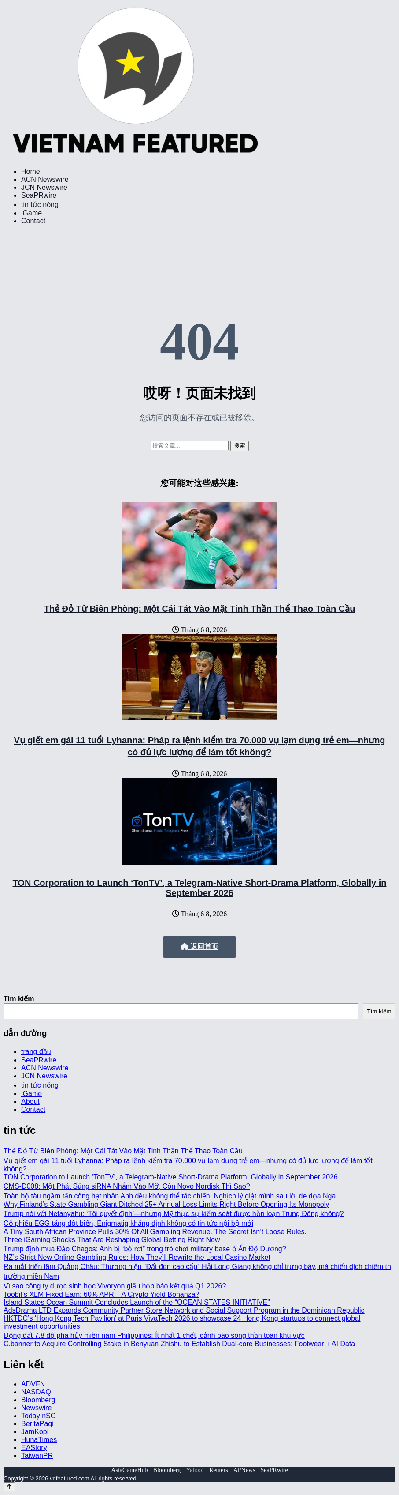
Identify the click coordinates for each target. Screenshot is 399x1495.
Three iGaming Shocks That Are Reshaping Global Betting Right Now (112, 1239)
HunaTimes (39, 1439)
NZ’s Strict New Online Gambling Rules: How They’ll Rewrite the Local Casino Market (137, 1257)
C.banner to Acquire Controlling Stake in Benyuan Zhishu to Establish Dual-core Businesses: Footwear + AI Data (179, 1344)
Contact (33, 221)
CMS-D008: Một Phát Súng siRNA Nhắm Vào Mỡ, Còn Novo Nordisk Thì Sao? (127, 1186)
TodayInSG (38, 1416)
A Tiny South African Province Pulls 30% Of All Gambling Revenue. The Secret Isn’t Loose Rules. (155, 1231)
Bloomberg (38, 1400)
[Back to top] (9, 1486)
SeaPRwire (38, 195)
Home (30, 171)
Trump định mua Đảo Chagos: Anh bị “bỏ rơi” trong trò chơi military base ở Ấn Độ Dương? (145, 1249)
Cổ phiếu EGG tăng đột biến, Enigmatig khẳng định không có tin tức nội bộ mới (128, 1223)
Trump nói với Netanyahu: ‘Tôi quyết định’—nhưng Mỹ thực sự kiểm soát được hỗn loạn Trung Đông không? (174, 1213)
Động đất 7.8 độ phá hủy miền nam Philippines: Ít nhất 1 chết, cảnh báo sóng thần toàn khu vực (154, 1335)
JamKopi (34, 1431)
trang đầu (36, 1051)
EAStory (34, 1447)
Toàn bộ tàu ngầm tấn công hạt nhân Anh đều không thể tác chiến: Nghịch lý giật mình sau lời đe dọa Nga (170, 1196)
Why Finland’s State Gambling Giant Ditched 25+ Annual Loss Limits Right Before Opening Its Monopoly (166, 1204)
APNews (244, 1470)
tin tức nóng (40, 204)
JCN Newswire (44, 187)
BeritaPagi (37, 1423)
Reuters (218, 1470)
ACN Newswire (45, 179)
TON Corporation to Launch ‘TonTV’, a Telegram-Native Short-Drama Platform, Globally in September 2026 (200, 888)
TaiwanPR (37, 1455)
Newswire (36, 1408)
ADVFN (33, 1384)
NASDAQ (36, 1392)
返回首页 (199, 946)
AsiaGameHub (129, 1470)
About (30, 1101)
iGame (31, 213)
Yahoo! (195, 1470)
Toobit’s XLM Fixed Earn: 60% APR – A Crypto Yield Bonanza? (101, 1294)
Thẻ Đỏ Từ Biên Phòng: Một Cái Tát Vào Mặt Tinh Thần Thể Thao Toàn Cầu (199, 609)
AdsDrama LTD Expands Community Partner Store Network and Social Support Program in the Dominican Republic (184, 1310)
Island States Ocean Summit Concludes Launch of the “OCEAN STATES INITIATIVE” (137, 1302)
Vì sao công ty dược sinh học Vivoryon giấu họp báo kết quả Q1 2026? (115, 1286)
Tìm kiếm (19, 998)
